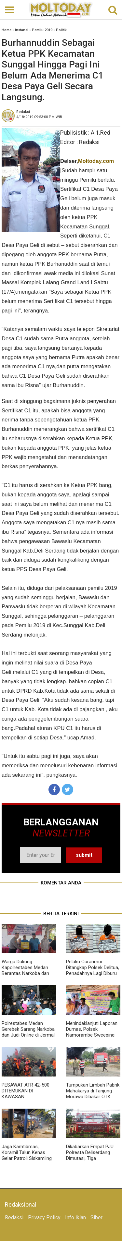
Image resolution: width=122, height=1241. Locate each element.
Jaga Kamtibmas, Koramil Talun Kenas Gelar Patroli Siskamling (27, 1152)
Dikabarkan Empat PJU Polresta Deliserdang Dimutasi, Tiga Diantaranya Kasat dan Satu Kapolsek (90, 1158)
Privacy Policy (44, 1217)
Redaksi (14, 1217)
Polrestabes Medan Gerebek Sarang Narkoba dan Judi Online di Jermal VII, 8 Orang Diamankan (28, 1032)
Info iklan (75, 1217)
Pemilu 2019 (42, 30)
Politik (61, 30)
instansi (21, 30)
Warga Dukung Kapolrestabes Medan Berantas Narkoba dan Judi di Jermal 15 (25, 970)
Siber (96, 1217)
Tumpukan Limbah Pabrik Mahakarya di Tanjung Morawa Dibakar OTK (92, 1091)
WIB (39, 117)
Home (6, 30)
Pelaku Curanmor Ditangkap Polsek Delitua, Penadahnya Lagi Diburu (92, 967)
